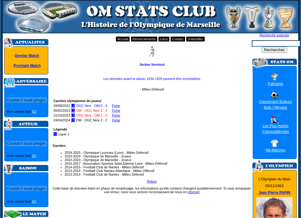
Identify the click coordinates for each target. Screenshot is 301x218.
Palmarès (275, 84)
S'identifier (195, 39)
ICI (34, 111)
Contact (178, 39)
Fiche (116, 105)
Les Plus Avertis (276, 126)
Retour (152, 181)
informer (193, 192)
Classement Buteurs (275, 102)
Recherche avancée (274, 35)
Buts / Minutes (275, 107)
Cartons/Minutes (275, 132)
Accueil (122, 39)
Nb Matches (275, 150)
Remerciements (144, 39)
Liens (164, 39)
